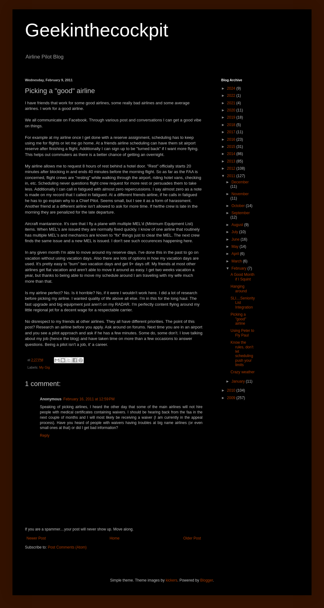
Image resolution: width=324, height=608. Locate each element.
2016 (231, 139)
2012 (231, 168)
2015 (231, 146)
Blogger (206, 580)
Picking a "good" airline (238, 319)
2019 (231, 117)
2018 (231, 125)
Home (115, 538)
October (238, 206)
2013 (231, 161)
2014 (231, 154)
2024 (231, 88)
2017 (231, 132)
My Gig (44, 367)
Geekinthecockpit (96, 30)
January (238, 381)
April (235, 254)
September (240, 213)
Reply (45, 435)
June (236, 239)
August (237, 225)
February (239, 268)
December (240, 182)
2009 (231, 398)
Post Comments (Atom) (67, 547)
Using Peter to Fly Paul (242, 332)
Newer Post (36, 538)
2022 (231, 95)
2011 (231, 176)
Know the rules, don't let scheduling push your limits (242, 353)
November (240, 194)
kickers (171, 580)
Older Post (192, 538)
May (235, 246)
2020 (231, 110)
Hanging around (239, 288)
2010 (231, 390)
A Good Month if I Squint (243, 276)
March (237, 261)
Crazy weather (243, 372)
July (235, 232)
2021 (231, 103)
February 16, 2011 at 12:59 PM (88, 399)
